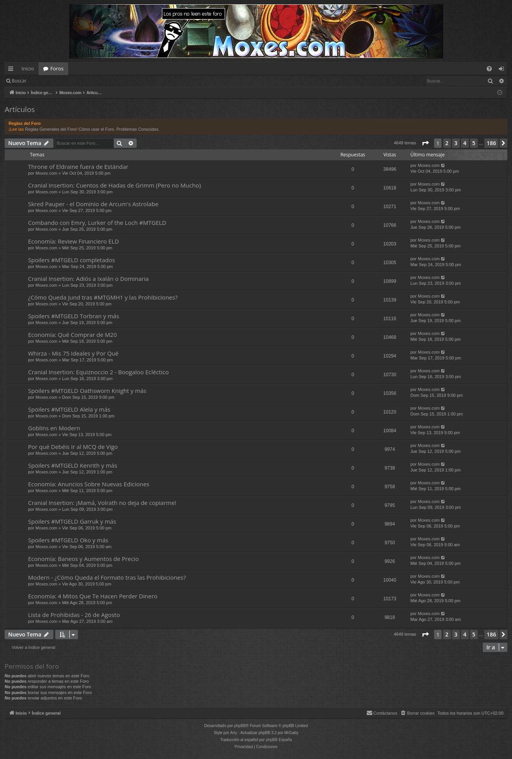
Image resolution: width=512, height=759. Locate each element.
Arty (233, 733)
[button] (425, 143)
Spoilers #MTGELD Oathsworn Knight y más (87, 390)
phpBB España (279, 740)
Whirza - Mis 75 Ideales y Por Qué (73, 353)
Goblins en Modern (54, 428)
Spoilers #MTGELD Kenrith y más (72, 465)
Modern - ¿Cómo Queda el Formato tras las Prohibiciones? (107, 577)
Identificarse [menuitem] (503, 70)
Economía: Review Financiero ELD (73, 241)
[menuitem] (489, 68)
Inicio (27, 68)
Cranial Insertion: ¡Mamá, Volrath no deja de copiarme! (102, 503)
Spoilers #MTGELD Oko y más (68, 540)
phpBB (240, 726)
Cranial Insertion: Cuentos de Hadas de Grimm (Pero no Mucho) (114, 185)
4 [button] (464, 143)
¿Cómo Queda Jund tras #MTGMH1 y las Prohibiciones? (103, 297)
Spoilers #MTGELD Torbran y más (73, 316)
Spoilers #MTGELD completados (71, 260)
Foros (56, 68)
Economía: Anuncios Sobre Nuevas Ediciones (88, 484)
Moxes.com (46, 173)
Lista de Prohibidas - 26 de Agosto (74, 615)
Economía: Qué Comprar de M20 (72, 334)
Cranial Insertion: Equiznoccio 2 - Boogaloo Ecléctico (98, 372)
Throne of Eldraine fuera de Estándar (78, 166)
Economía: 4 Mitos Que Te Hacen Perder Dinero (92, 596)
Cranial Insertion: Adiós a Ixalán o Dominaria (88, 278)
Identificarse (51, 80)
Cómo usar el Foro (96, 129)
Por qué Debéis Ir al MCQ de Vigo (73, 446)
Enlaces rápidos (12, 70)
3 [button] (455, 143)
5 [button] (473, 143)
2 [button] (447, 143)
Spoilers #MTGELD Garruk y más (72, 521)
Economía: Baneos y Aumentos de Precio (83, 559)
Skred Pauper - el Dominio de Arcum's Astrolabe (93, 204)
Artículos (20, 109)
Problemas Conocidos (137, 129)
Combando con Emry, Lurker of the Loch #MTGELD (97, 222)
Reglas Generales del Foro (50, 129)
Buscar (19, 80)
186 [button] (491, 143)
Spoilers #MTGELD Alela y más (69, 409)
